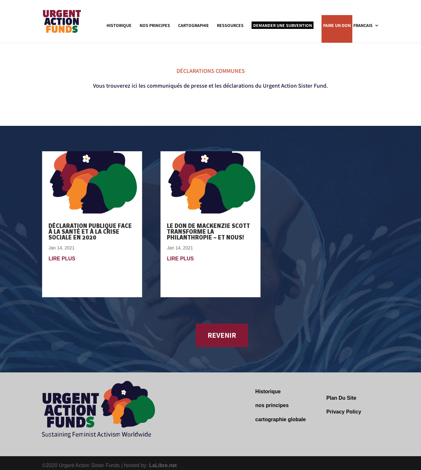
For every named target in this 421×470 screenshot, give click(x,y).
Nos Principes (155, 25)
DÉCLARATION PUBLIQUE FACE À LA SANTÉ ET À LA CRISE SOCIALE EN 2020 (90, 231)
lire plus (61, 258)
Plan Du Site (341, 398)
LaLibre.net (163, 465)
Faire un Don (337, 25)
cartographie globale (280, 419)
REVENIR (222, 335)
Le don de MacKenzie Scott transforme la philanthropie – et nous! (208, 231)
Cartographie (193, 25)
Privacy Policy (343, 411)
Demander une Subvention (282, 25)
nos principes (272, 405)
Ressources (230, 25)
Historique (119, 25)
